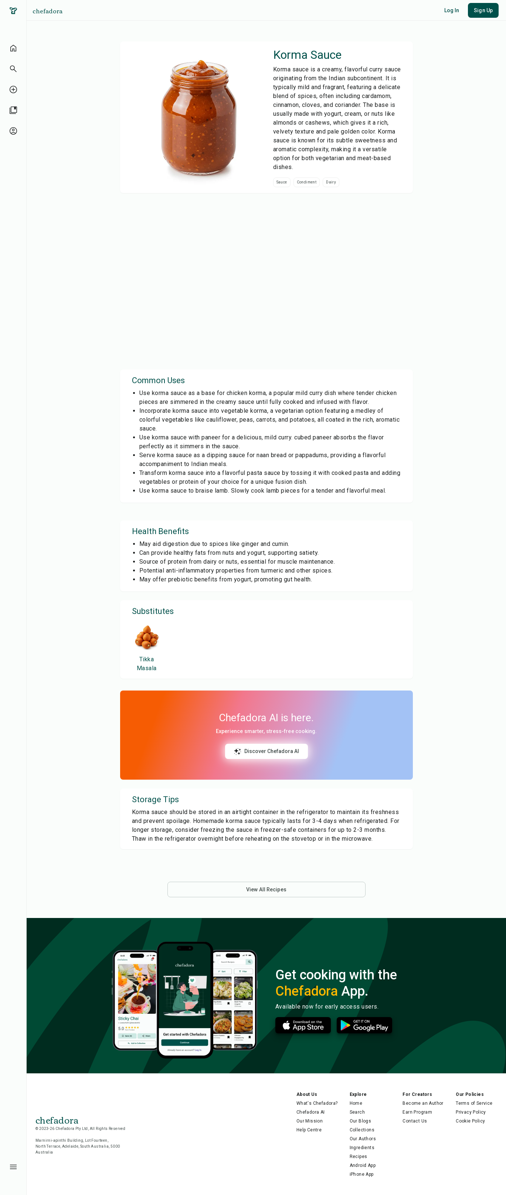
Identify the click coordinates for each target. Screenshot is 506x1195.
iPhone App (362, 1174)
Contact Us (415, 1121)
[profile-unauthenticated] (13, 131)
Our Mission (309, 1121)
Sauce (281, 182)
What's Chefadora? (317, 1103)
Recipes (358, 1156)
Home (356, 1103)
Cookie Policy (470, 1121)
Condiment (307, 182)
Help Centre (309, 1129)
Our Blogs (360, 1121)
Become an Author (423, 1103)
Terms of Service (474, 1103)
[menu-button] (13, 1166)
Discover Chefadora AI (266, 751)
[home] (13, 48)
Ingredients (362, 1147)
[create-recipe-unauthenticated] (13, 89)
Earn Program (417, 1112)
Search (357, 1112)
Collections (362, 1129)
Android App (363, 1165)
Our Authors (363, 1138)
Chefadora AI (310, 1112)
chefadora (47, 10)
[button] (13, 68)
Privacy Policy (471, 1112)
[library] (13, 110)
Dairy (331, 182)
